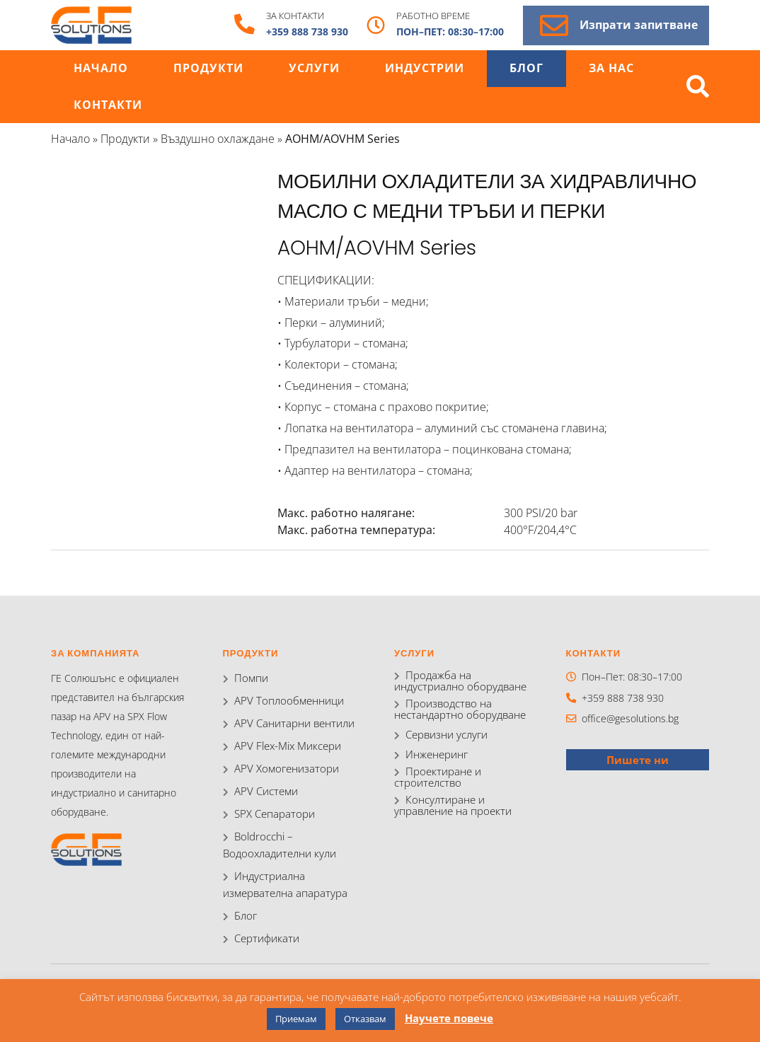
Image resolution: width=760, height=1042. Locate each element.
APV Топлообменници (284, 700)
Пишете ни (637, 759)
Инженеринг (435, 756)
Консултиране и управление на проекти (465, 807)
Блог (526, 68)
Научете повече (449, 1018)
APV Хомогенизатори (282, 768)
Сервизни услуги (444, 736)
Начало (101, 68)
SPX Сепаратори (271, 814)
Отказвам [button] (365, 1018)
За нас (611, 68)
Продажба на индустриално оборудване (464, 680)
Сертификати (263, 938)
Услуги (314, 68)
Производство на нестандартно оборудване (455, 709)
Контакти (108, 105)
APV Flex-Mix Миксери (284, 746)
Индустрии (424, 68)
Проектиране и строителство (434, 779)
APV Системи (263, 791)
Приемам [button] (296, 1018)
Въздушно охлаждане (218, 138)
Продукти (208, 68)
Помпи (249, 678)
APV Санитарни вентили (290, 723)
